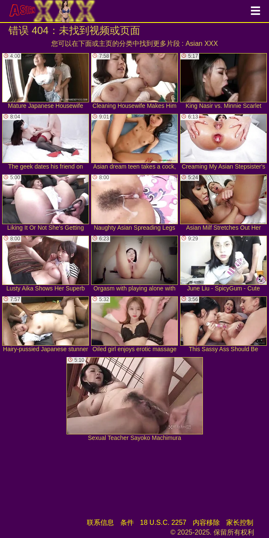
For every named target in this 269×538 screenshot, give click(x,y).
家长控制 (239, 522)
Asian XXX (202, 43)
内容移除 (206, 522)
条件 (127, 522)
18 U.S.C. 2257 (163, 522)
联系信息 (100, 522)
